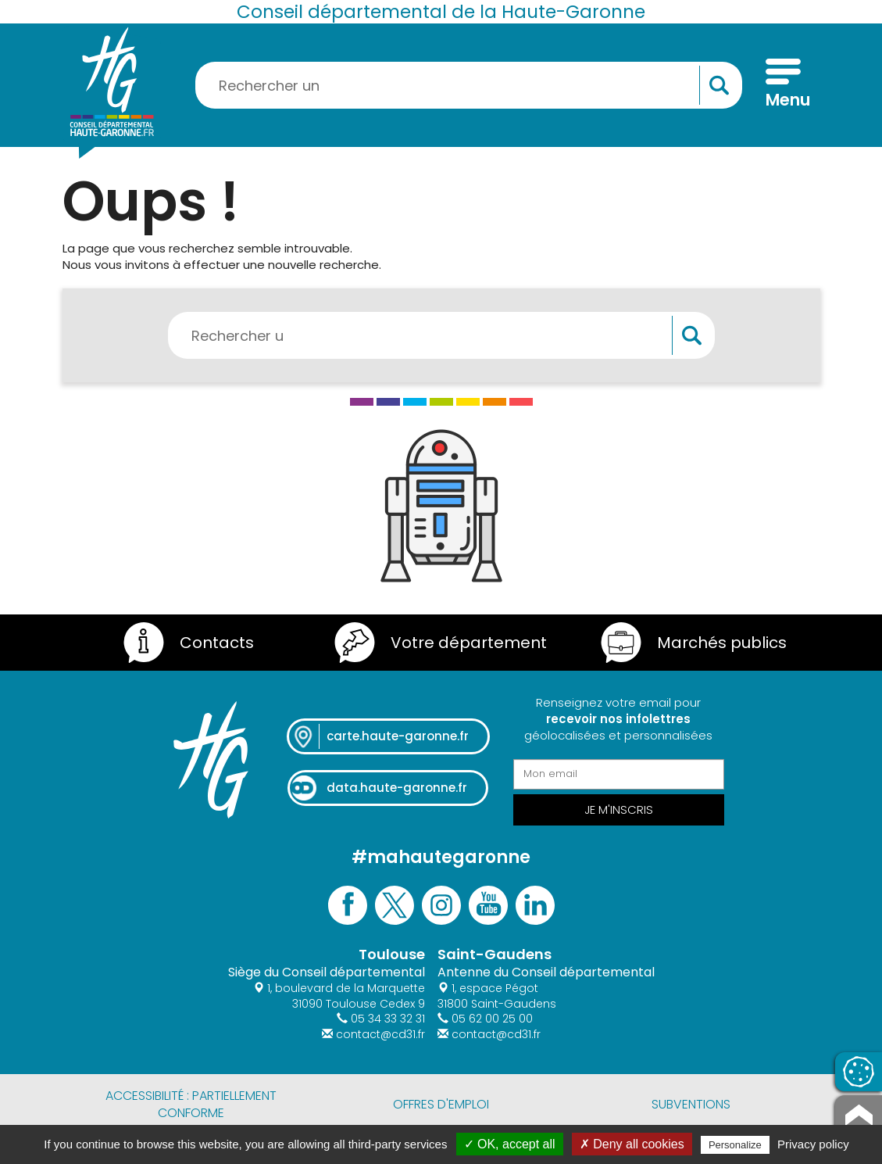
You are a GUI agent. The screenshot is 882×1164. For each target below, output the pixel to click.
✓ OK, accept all (509, 1144)
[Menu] (783, 85)
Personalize (735, 1145)
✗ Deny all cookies (632, 1144)
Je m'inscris (618, 809)
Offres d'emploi (441, 1104)
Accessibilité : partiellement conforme (191, 1104)
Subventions (691, 1104)
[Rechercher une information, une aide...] (468, 85)
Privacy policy (813, 1144)
